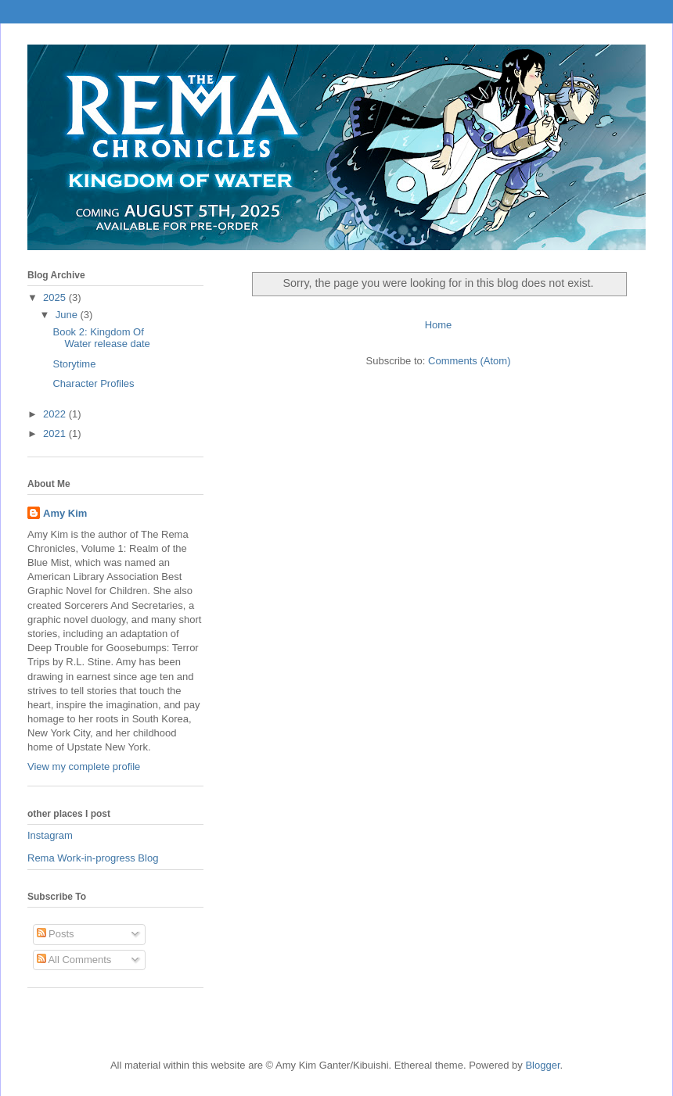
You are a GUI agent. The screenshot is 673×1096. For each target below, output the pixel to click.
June (68, 315)
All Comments (74, 959)
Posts (55, 934)
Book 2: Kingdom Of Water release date (100, 338)
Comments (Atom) (469, 361)
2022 (56, 414)
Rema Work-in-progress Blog (92, 858)
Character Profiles (93, 383)
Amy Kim (65, 513)
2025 (56, 297)
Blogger (542, 1065)
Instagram (50, 835)
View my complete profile (83, 766)
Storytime (73, 364)
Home (438, 325)
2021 (56, 433)
